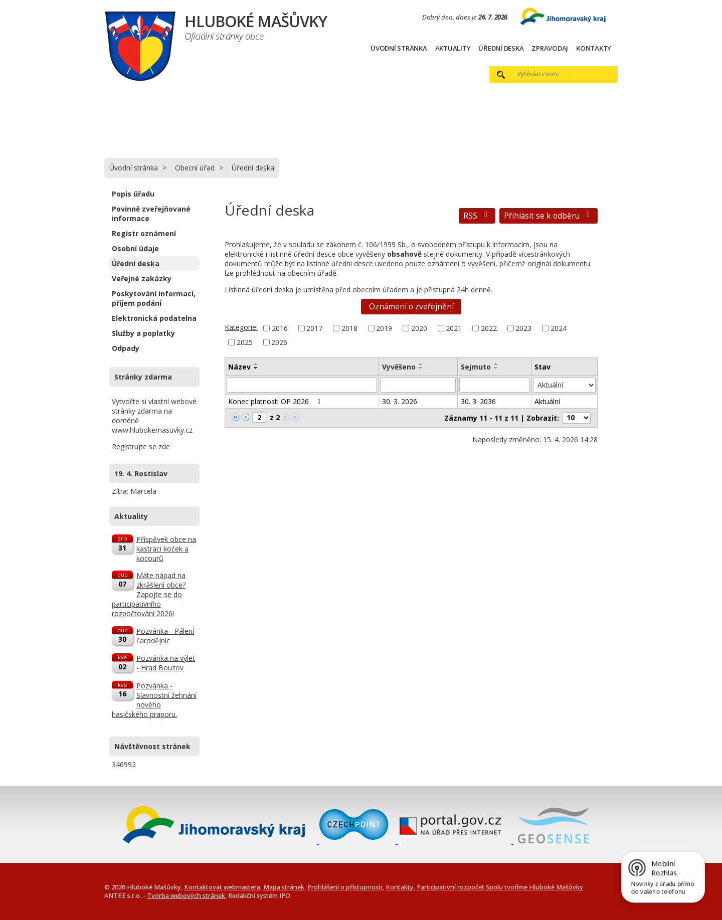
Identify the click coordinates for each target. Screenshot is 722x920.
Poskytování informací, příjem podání (154, 298)
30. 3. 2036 (478, 401)
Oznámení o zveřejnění (411, 306)
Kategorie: (241, 327)
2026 (279, 342)
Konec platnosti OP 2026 (275, 401)
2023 (523, 328)
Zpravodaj (549, 48)
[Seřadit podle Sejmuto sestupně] (496, 368)
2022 (489, 328)
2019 (384, 328)
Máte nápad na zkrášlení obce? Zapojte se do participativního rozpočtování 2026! (149, 594)
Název (239, 367)
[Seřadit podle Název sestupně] (256, 368)
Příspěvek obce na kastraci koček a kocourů (166, 548)
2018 (349, 328)
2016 (280, 328)
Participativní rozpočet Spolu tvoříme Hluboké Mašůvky (500, 887)
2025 (245, 342)
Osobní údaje (135, 248)
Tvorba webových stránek (186, 895)
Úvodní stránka (399, 48)
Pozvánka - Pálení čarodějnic (165, 635)
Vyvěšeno (399, 367)
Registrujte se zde (141, 446)
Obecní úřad (195, 167)
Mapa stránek (283, 887)
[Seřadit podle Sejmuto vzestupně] (496, 364)
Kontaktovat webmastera (222, 887)
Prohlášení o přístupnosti (345, 887)
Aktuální (547, 401)
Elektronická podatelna (154, 318)
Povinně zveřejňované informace (151, 213)
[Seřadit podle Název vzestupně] (256, 364)
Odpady (125, 348)
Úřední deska (500, 48)
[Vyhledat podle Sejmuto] (494, 385)
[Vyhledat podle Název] (302, 385)
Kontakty (593, 48)
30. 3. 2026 (399, 401)
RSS (477, 216)
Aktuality (453, 48)
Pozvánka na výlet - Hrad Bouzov (165, 662)
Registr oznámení (144, 233)
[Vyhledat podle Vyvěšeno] (418, 385)
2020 (419, 328)
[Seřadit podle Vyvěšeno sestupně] (421, 368)
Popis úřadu (133, 194)
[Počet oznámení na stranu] (577, 418)
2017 (314, 328)
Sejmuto (476, 367)
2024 (559, 328)
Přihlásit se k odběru (548, 216)
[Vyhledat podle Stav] (564, 385)
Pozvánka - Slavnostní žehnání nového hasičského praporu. (154, 700)
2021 (454, 328)
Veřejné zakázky (141, 278)
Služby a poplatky (143, 333)
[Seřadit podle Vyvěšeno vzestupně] (421, 364)
